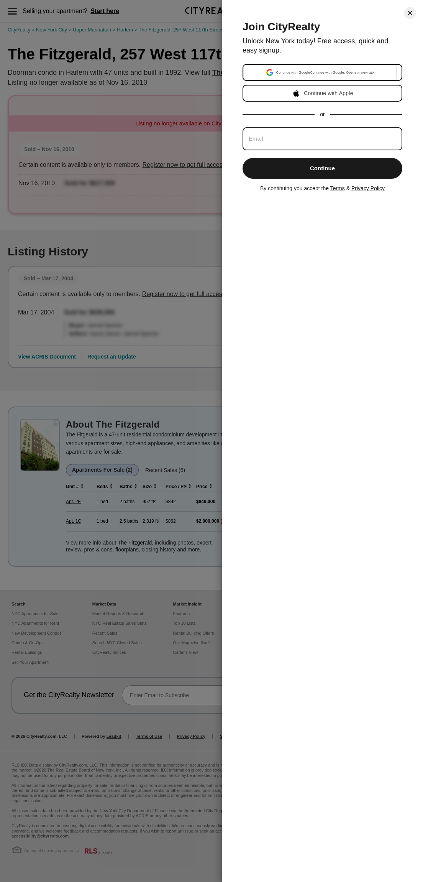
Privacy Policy (368, 188)
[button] (320, 72)
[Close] (410, 13)
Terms (337, 188)
